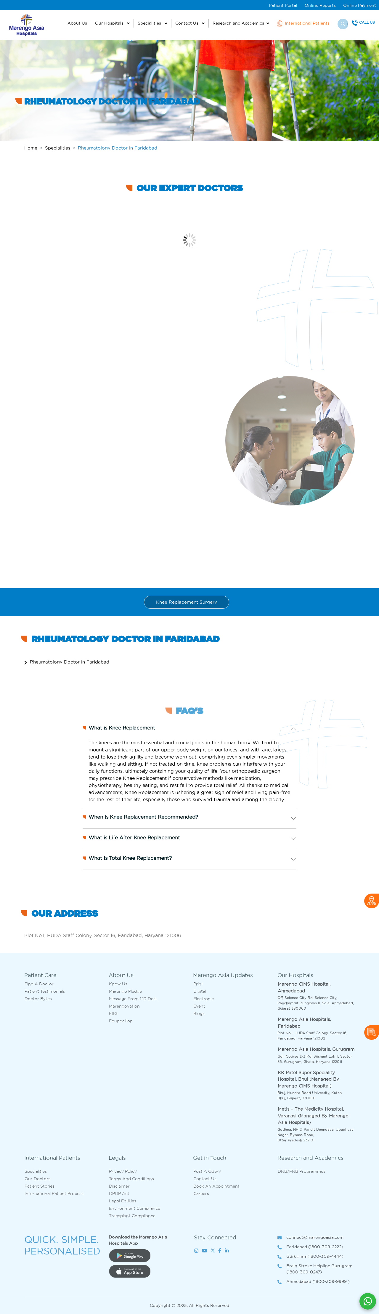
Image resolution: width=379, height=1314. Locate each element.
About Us (77, 23)
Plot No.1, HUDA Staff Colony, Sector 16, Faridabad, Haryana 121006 (102, 935)
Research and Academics (238, 23)
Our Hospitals (110, 23)
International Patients (303, 23)
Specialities (150, 23)
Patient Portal (283, 5)
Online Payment (359, 5)
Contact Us (187, 23)
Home (30, 147)
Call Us (367, 22)
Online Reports (320, 5)
